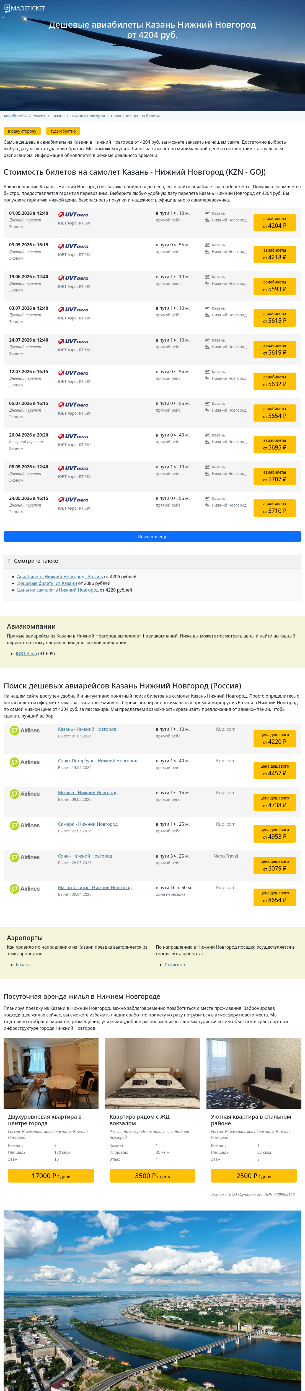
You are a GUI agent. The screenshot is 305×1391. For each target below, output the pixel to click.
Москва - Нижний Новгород (88, 792)
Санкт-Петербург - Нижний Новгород (98, 761)
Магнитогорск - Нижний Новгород (95, 887)
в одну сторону (22, 131)
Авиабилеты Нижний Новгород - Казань (60, 577)
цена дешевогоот (274, 738)
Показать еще (152, 536)
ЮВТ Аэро (26, 654)
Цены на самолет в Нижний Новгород (58, 590)
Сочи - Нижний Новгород (85, 856)
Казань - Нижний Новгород (87, 729)
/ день (51, 1175)
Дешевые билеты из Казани (47, 583)
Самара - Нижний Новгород (88, 824)
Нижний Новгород (87, 115)
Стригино (175, 965)
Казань (23, 965)
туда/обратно (63, 131)
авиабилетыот (274, 222)
